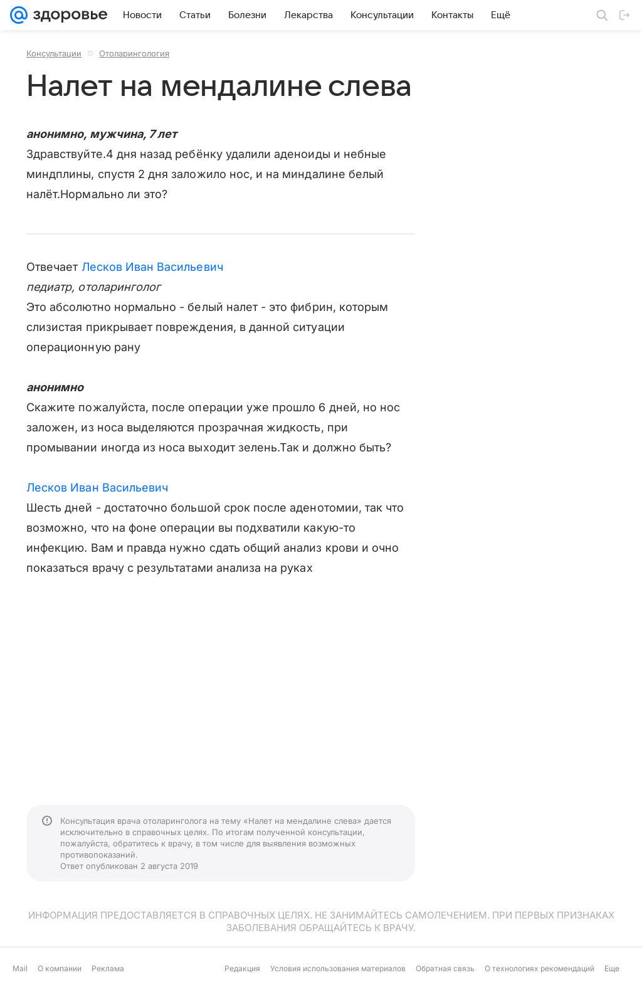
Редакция (242, 968)
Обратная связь (445, 968)
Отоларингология (134, 53)
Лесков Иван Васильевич (152, 266)
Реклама (108, 968)
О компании (60, 968)
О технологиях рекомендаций (539, 968)
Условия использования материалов (338, 968)
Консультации (54, 53)
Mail (20, 968)
